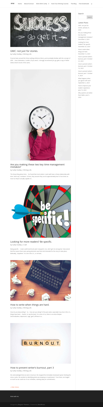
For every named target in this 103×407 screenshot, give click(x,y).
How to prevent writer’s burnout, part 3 (32, 367)
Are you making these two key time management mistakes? (37, 166)
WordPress (41, 404)
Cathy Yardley (17, 54)
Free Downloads (84, 4)
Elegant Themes (23, 404)
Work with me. (14, 396)
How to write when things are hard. (29, 304)
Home (20, 4)
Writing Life (27, 54)
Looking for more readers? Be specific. (31, 241)
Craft (25, 245)
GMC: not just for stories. (24, 51)
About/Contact (29, 4)
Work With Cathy (41, 4)
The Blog (73, 4)
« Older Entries (14, 387)
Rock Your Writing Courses (59, 4)
